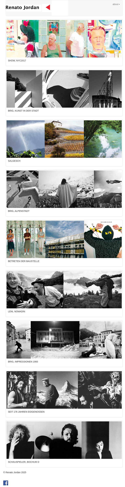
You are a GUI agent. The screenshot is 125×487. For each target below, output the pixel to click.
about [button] (116, 4)
